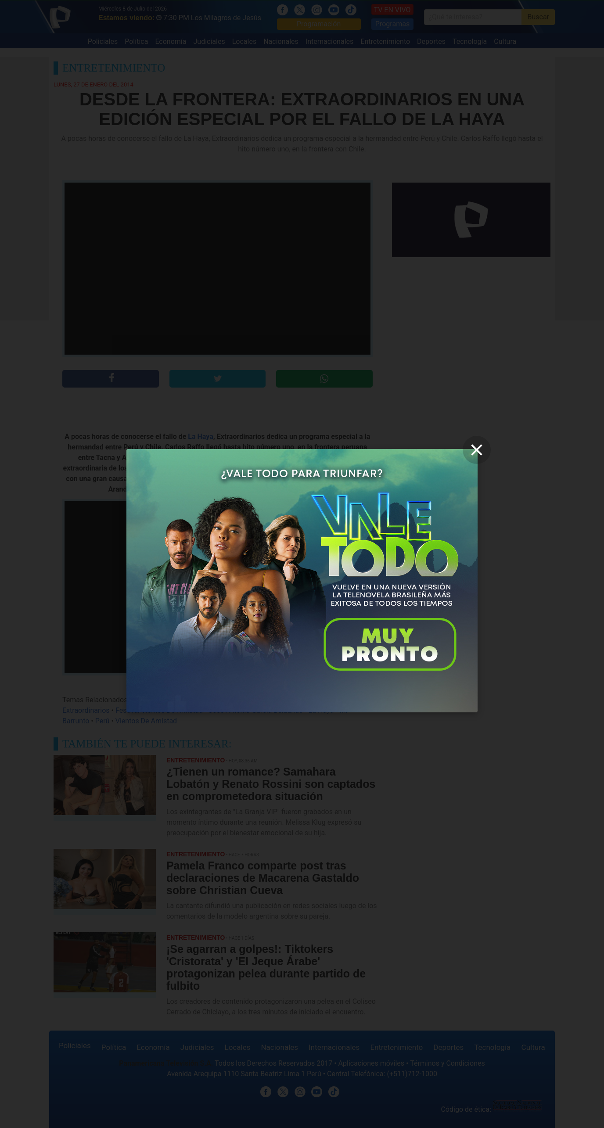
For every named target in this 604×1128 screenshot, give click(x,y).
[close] (477, 450)
